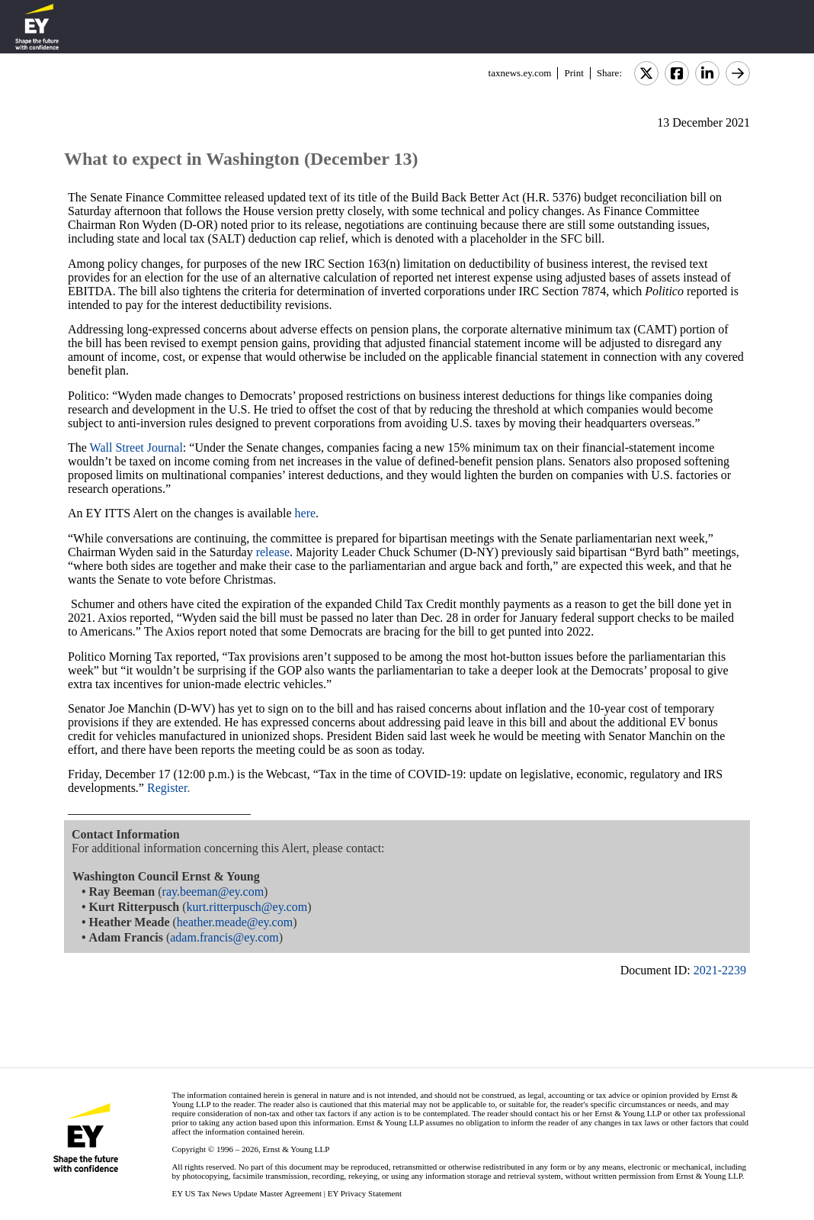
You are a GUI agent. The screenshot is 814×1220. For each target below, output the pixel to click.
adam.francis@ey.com (224, 937)
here (305, 513)
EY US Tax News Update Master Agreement (246, 1193)
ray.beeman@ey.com (213, 891)
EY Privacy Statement (365, 1193)
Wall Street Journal (136, 447)
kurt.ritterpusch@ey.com (247, 906)
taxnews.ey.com (520, 73)
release (273, 552)
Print (573, 73)
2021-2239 (720, 970)
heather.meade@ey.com (235, 922)
